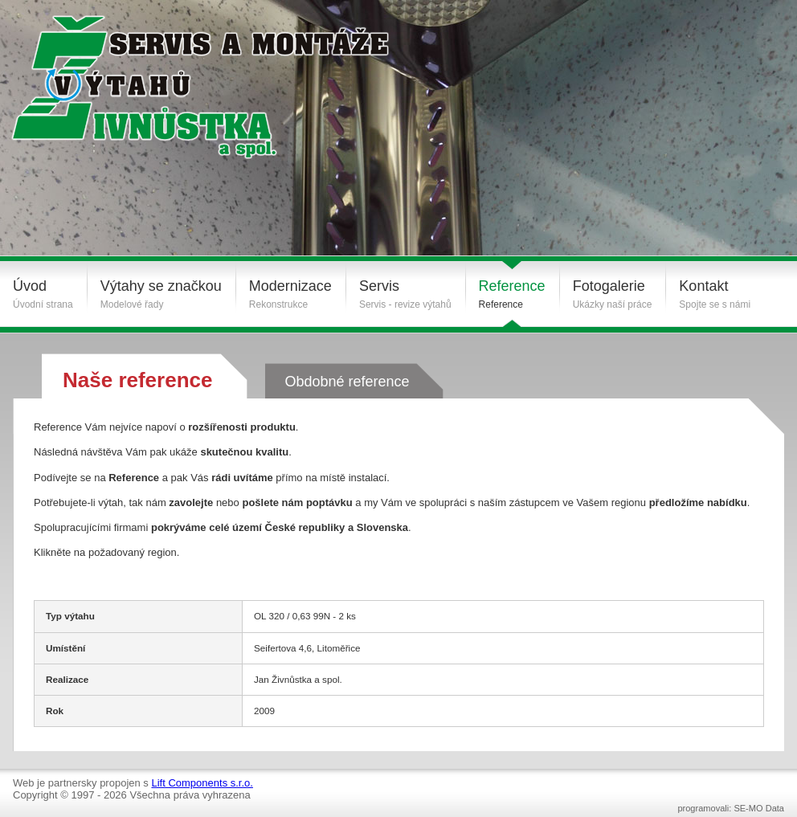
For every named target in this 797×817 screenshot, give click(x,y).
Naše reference (137, 380)
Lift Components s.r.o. (201, 783)
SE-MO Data (759, 808)
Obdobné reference (346, 382)
